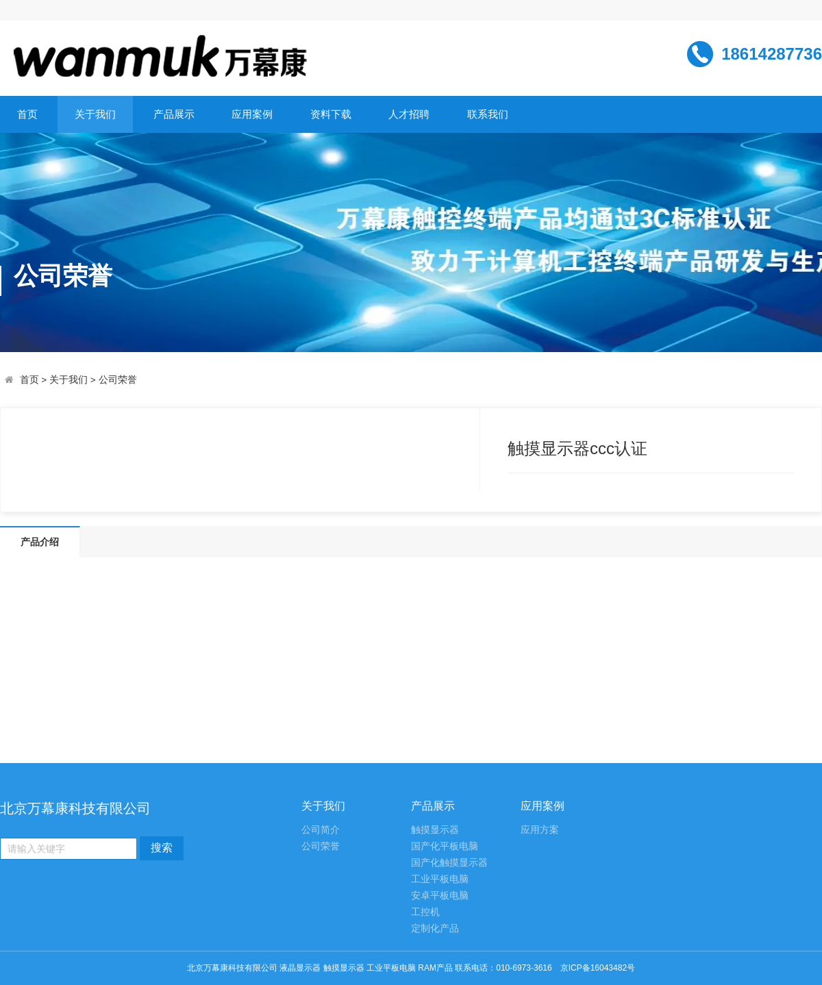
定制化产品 (435, 928)
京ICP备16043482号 (597, 968)
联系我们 (487, 114)
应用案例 (252, 114)
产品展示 (174, 114)
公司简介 (320, 830)
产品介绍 (40, 541)
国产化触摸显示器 (449, 863)
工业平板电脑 (440, 879)
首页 (27, 114)
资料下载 (330, 114)
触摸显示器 (435, 830)
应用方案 (540, 830)
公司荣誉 (118, 380)
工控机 (425, 912)
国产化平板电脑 (444, 846)
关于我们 (95, 114)
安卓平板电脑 (440, 895)
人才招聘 (408, 114)
